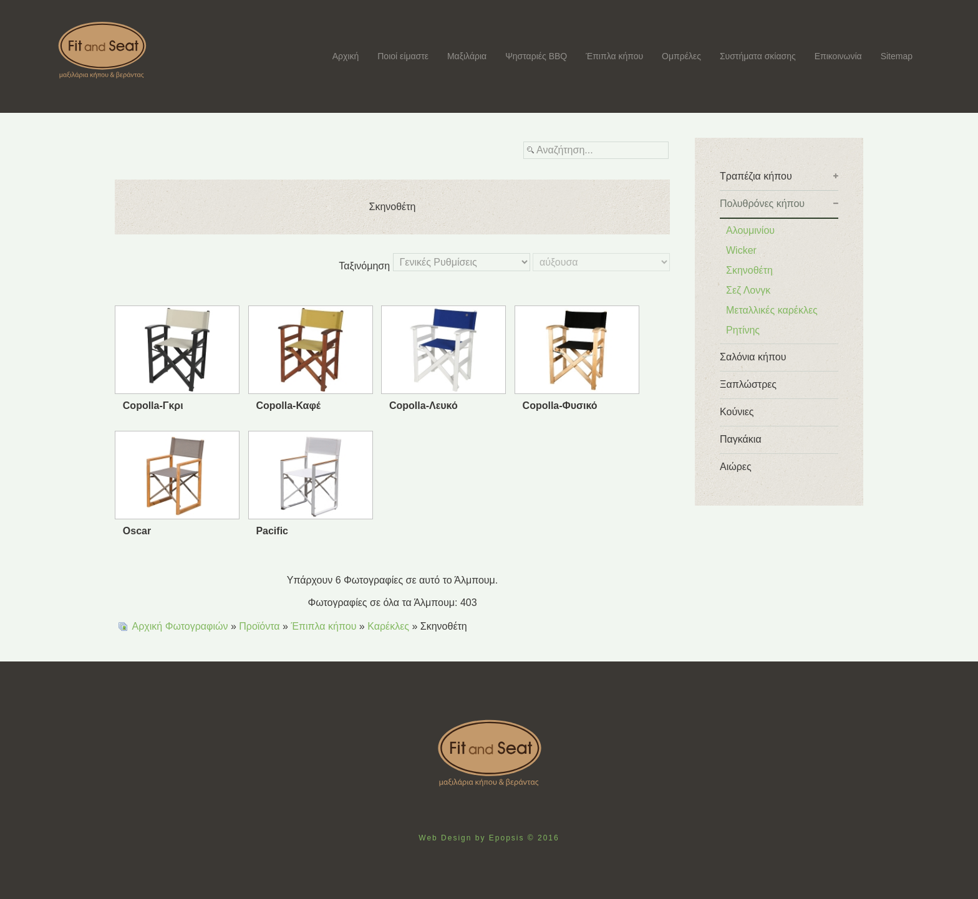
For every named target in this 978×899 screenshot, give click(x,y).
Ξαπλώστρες (748, 384)
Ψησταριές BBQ (536, 56)
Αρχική (345, 56)
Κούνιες (737, 411)
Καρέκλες (388, 626)
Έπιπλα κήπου (614, 56)
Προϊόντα (259, 626)
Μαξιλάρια (467, 56)
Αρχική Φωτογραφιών (180, 626)
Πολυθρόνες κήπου (762, 203)
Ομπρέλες (681, 56)
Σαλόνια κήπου (753, 357)
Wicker (741, 250)
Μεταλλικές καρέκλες (772, 310)
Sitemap (897, 56)
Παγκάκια (741, 439)
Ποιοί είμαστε (402, 56)
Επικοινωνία (838, 56)
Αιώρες (736, 466)
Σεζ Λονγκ (748, 290)
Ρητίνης (743, 330)
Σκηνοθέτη (749, 270)
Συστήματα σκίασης (758, 56)
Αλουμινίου (750, 230)
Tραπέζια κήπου (756, 176)
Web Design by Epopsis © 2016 (489, 838)
